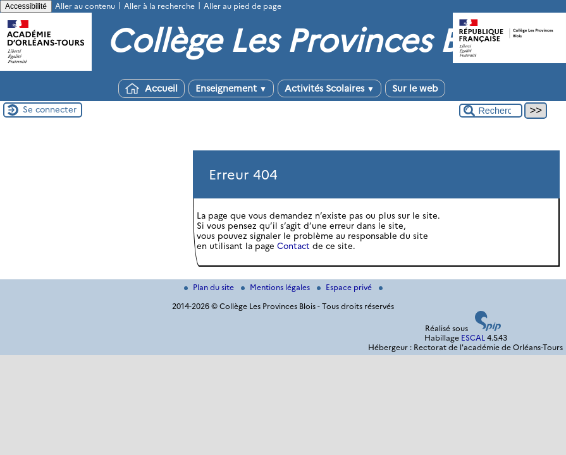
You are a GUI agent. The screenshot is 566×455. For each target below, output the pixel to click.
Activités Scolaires (329, 88)
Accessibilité (26, 6)
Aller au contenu (85, 6)
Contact (293, 246)
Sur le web (415, 88)
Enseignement (231, 88)
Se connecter (50, 109)
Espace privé (345, 287)
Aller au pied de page (242, 6)
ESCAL (473, 338)
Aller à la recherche (159, 6)
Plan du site (210, 287)
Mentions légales (276, 287)
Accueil (151, 88)
